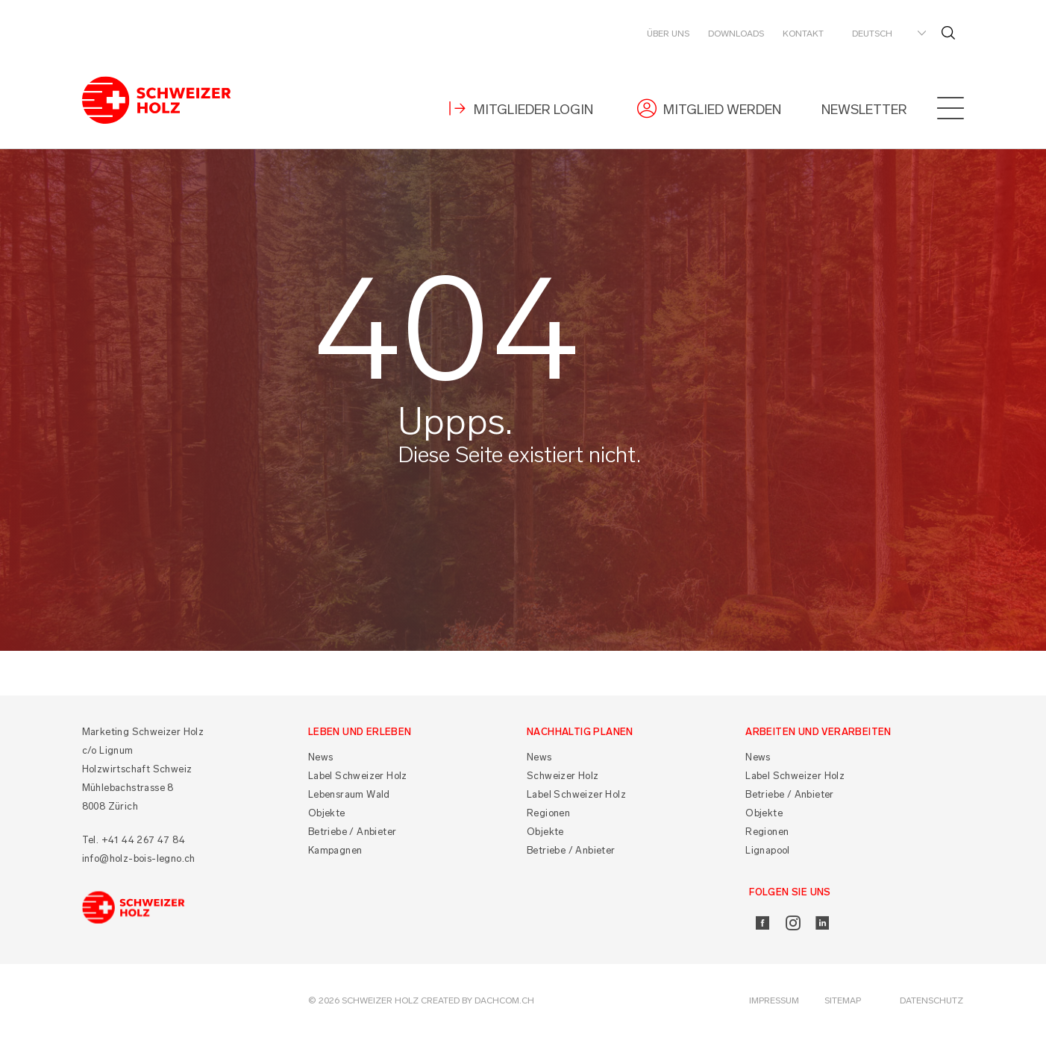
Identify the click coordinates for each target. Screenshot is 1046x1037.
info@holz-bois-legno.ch (138, 858)
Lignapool (767, 850)
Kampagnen (335, 850)
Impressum (774, 1000)
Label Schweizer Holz (357, 775)
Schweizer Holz (563, 775)
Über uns (668, 33)
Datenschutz (931, 1000)
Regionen (548, 813)
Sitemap (842, 1000)
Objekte (326, 813)
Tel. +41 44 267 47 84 (133, 839)
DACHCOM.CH (504, 1000)
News (320, 757)
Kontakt (803, 33)
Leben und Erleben (360, 731)
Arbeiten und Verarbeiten (818, 731)
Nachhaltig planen (580, 731)
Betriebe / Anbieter (352, 831)
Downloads (736, 33)
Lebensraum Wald (349, 794)
